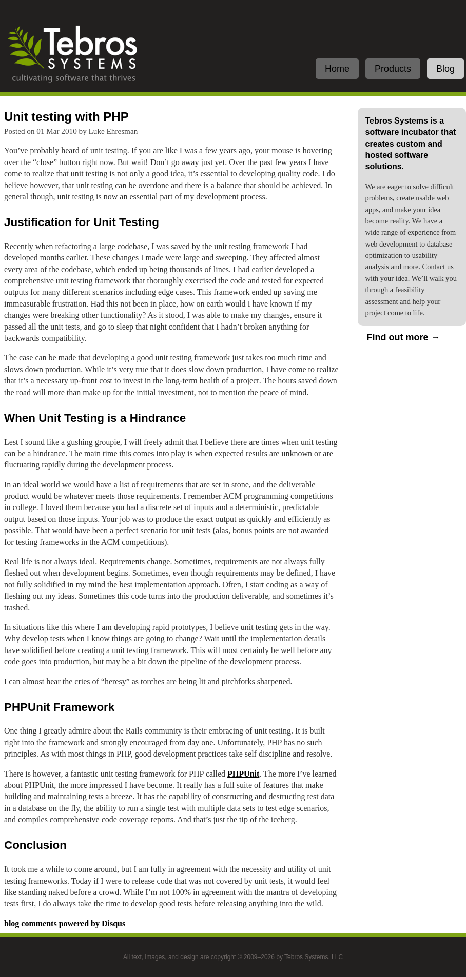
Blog (445, 69)
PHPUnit (243, 773)
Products (393, 69)
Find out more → (403, 337)
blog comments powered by (64, 923)
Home (337, 69)
